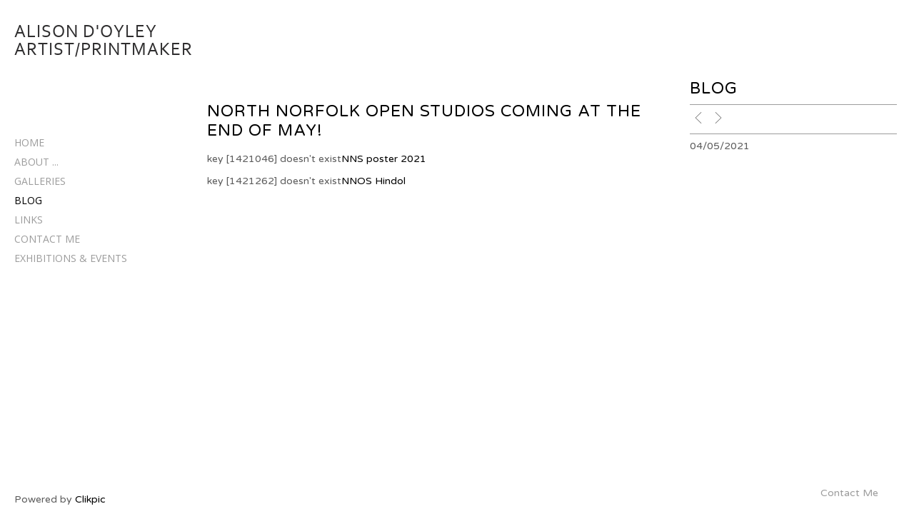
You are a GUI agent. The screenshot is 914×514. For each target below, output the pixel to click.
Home (29, 142)
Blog (28, 200)
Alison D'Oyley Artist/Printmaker (103, 40)
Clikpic (90, 499)
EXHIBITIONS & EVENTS (70, 258)
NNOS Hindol (373, 181)
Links (28, 219)
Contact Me (47, 239)
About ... (36, 161)
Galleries (40, 181)
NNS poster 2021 (383, 159)
